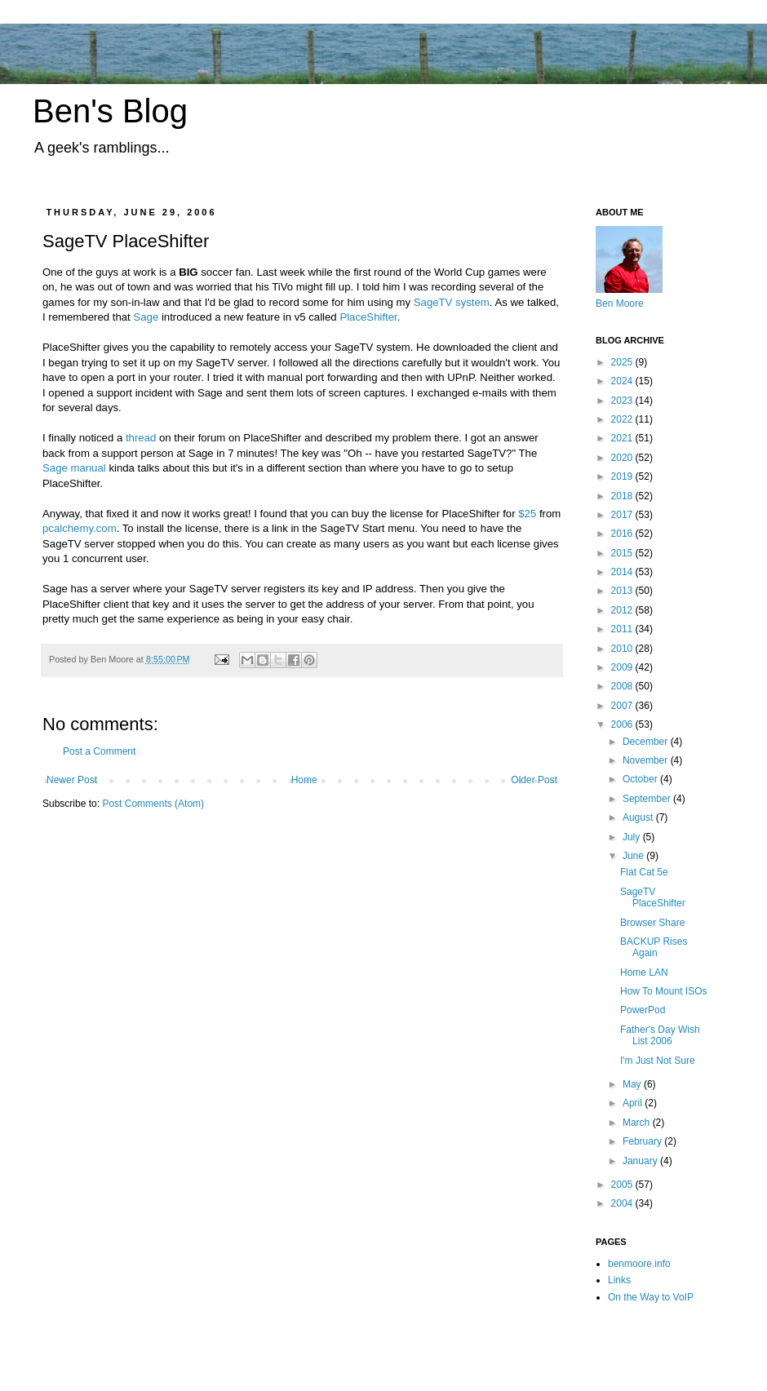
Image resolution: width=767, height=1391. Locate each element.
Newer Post (72, 780)
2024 (623, 381)
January (641, 1161)
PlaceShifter (368, 317)
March (638, 1122)
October (641, 779)
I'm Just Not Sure (657, 1060)
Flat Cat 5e (644, 872)
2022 (623, 419)
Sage (145, 317)
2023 (623, 400)
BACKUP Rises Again (653, 947)
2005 (623, 1184)
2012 (623, 610)
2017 (623, 515)
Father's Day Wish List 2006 (660, 1035)
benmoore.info (639, 1263)
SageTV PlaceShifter (652, 897)
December (647, 741)
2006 (623, 724)
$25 (527, 513)
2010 (623, 648)
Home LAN (644, 972)
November (647, 760)
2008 (623, 686)
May (633, 1084)
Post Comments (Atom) (153, 803)
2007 (623, 705)
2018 (623, 496)
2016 (623, 533)
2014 (623, 572)
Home (304, 780)
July (633, 837)
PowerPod (642, 1010)
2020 (623, 457)
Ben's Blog (110, 111)
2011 (623, 629)
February (643, 1141)
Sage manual (74, 468)
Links (619, 1280)
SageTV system (452, 302)
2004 (623, 1203)
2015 (623, 553)
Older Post (534, 780)
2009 (623, 667)
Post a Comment (99, 751)
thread (141, 438)
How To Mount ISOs (663, 991)
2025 (623, 362)
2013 (623, 590)
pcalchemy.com (79, 528)
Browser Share (652, 922)
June (634, 856)
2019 (623, 476)
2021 (623, 438)
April (634, 1103)
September (648, 798)
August (639, 817)
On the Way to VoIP (651, 1297)
